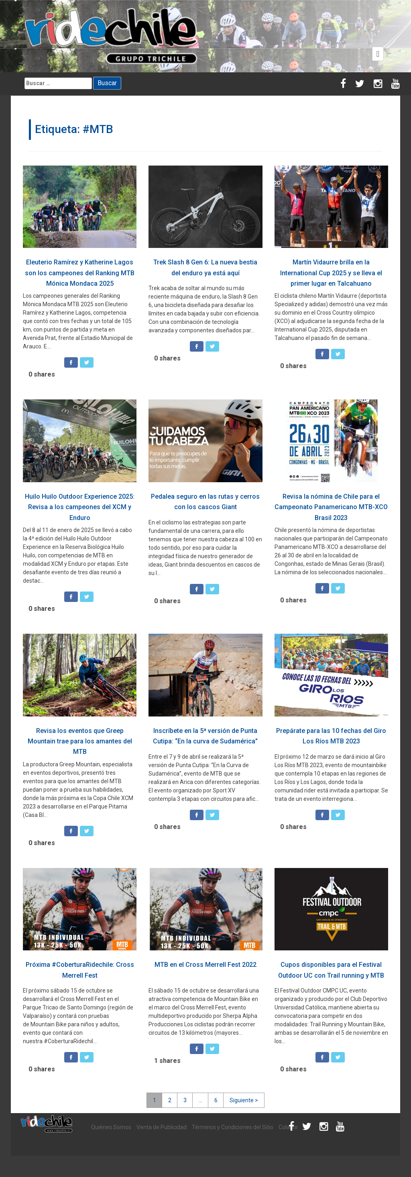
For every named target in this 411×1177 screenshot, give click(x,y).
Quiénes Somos (111, 1127)
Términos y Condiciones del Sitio (232, 1127)
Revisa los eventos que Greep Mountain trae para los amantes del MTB (80, 741)
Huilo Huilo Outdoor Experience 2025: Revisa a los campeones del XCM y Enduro (79, 507)
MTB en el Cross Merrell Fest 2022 (205, 964)
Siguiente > (244, 1100)
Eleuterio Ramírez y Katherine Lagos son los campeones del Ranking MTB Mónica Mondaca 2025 (79, 272)
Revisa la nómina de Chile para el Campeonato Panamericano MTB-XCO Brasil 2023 (331, 507)
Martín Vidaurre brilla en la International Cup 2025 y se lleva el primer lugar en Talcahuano (331, 272)
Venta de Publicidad (161, 1127)
